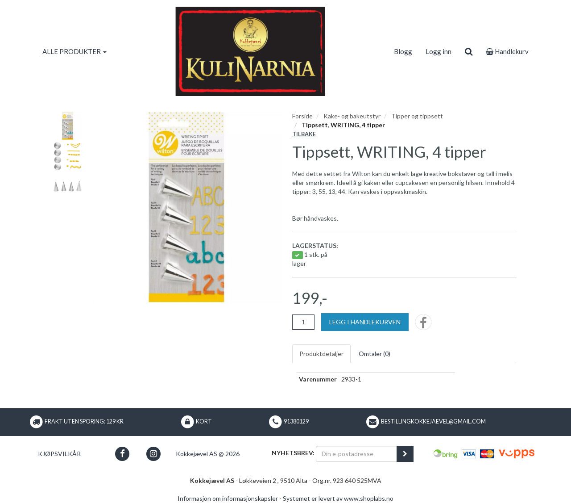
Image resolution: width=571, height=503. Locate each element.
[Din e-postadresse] (356, 454)
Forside (302, 116)
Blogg (403, 51)
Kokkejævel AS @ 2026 (208, 453)
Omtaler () (374, 353)
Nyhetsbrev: (293, 453)
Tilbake (304, 134)
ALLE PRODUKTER (74, 51)
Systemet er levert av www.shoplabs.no (338, 498)
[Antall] (303, 322)
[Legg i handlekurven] (365, 322)
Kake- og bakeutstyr (352, 116)
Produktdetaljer (321, 353)
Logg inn (438, 51)
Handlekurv (507, 51)
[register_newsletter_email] (405, 454)
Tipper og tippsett (417, 116)
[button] (122, 453)
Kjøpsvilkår (59, 453)
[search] (468, 51)
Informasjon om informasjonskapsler (228, 498)
